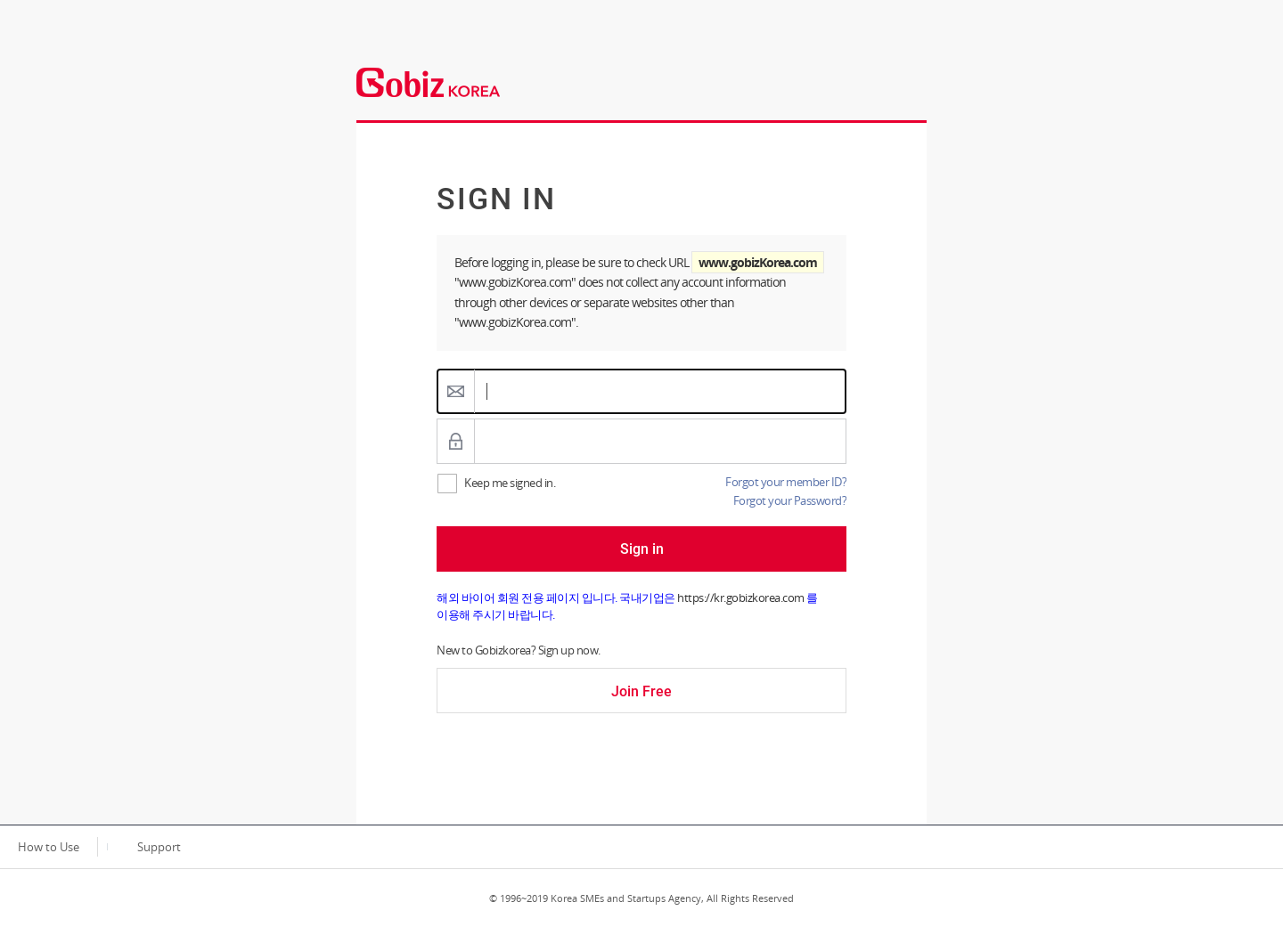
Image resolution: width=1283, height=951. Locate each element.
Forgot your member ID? (785, 482)
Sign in (642, 549)
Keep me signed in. (509, 483)
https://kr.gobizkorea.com (741, 597)
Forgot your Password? (790, 500)
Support (159, 847)
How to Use (48, 847)
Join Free (641, 691)
